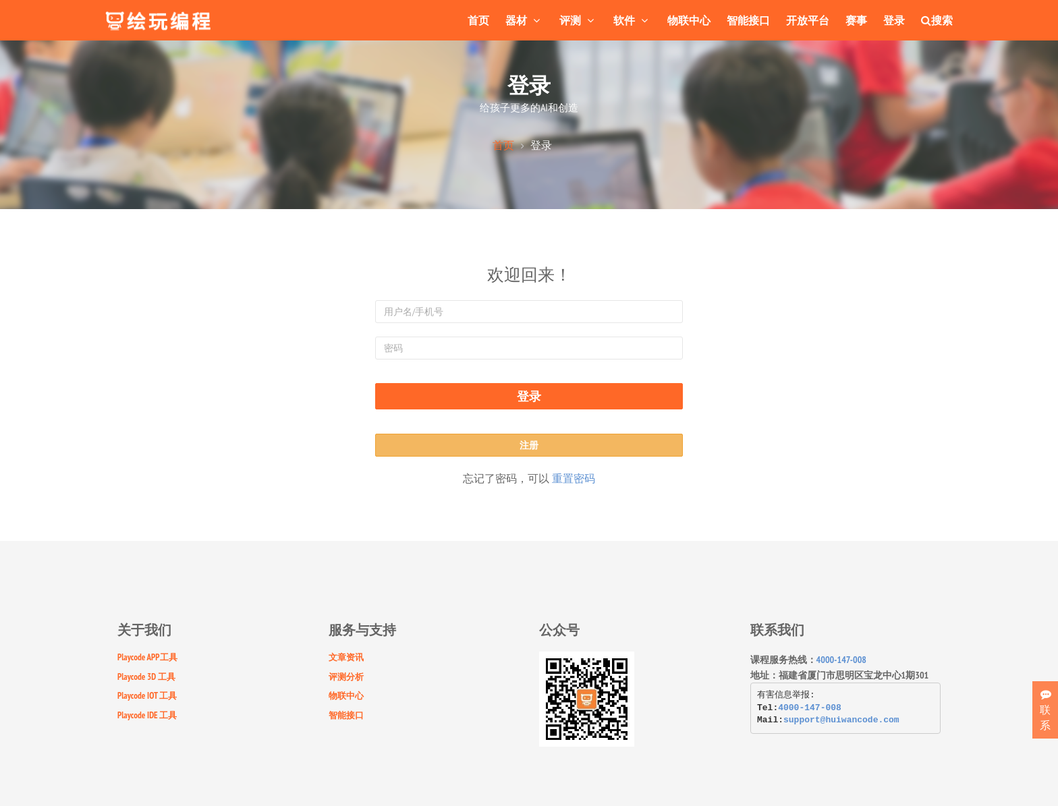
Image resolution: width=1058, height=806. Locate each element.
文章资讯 (346, 657)
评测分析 (346, 677)
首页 (478, 20)
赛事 (856, 20)
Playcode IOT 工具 (147, 695)
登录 (894, 20)
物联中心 (689, 20)
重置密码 (573, 478)
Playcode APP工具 (147, 657)
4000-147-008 (841, 660)
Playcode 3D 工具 (146, 677)
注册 (529, 445)
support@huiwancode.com (841, 720)
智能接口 (748, 20)
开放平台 (807, 20)
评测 (578, 20)
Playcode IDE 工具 (147, 715)
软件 (632, 20)
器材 (524, 20)
